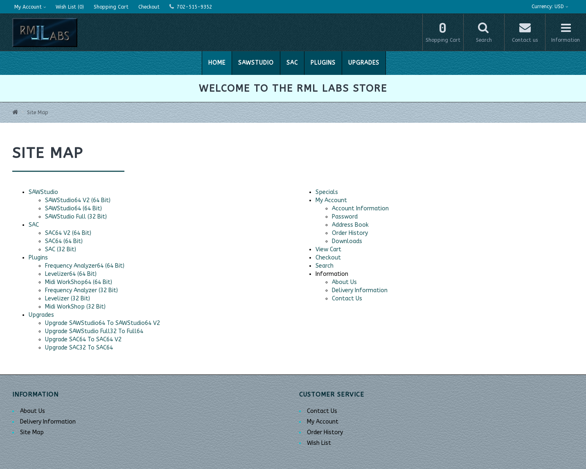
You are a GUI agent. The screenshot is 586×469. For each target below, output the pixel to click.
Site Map (37, 112)
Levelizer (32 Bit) (67, 298)
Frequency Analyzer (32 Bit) (81, 290)
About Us (344, 282)
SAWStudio (256, 62)
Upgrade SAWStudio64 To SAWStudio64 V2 (102, 323)
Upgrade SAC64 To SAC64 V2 (83, 339)
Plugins (323, 62)
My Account (331, 200)
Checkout (328, 257)
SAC (292, 62)
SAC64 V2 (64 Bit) (68, 233)
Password (345, 216)
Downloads (347, 241)
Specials (327, 192)
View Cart (328, 249)
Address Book (350, 224)
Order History (350, 233)
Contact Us (347, 298)
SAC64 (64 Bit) (64, 241)
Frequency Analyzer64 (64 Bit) (84, 265)
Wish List (319, 443)
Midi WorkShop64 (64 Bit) (78, 282)
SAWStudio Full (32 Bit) (76, 216)
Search (325, 265)
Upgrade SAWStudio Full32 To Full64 (94, 331)
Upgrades (363, 62)
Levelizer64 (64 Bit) (71, 274)
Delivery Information (360, 290)
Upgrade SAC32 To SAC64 (79, 347)
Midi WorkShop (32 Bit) (75, 306)
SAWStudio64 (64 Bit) (73, 208)
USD (550, 6)
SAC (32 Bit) (60, 249)
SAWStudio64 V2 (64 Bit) (77, 200)
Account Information (360, 208)
